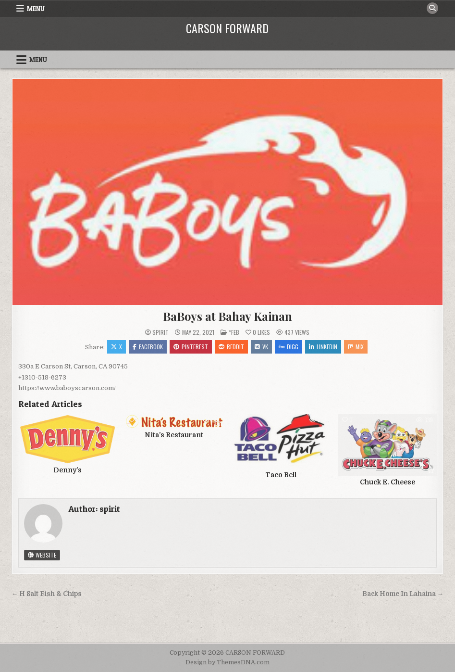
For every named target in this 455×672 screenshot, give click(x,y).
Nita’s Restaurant (174, 435)
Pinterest (190, 346)
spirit (160, 332)
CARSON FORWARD (227, 28)
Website (42, 555)
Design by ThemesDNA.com (227, 662)
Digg (288, 346)
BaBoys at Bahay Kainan (227, 316)
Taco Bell (280, 475)
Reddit (231, 346)
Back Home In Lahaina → (403, 593)
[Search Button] (432, 8)
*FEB (234, 332)
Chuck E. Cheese (387, 482)
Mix (356, 346)
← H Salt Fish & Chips (47, 593)
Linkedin (323, 346)
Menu (36, 9)
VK (261, 346)
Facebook (148, 346)
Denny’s (67, 470)
